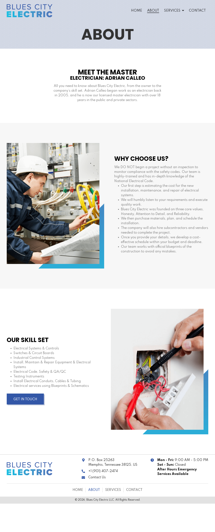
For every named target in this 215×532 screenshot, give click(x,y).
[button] (25, 399)
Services (113, 490)
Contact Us (97, 477)
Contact (134, 490)
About (94, 490)
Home (78, 490)
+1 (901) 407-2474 (103, 471)
